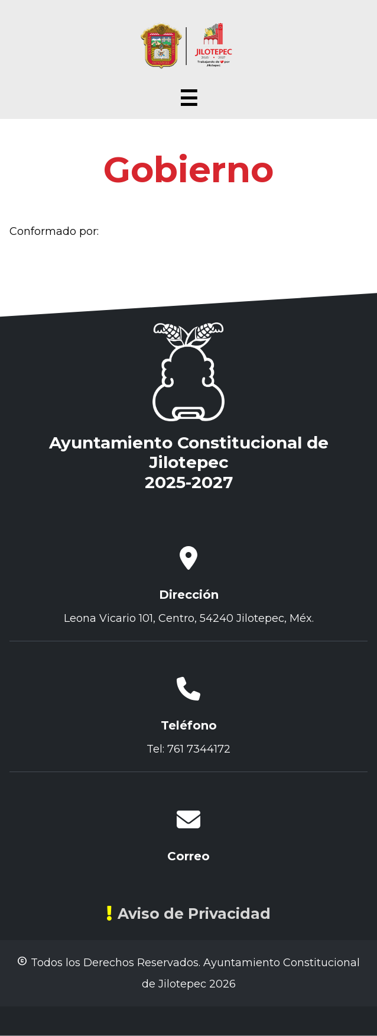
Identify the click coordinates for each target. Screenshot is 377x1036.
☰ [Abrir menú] (188, 98)
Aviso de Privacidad (188, 913)
